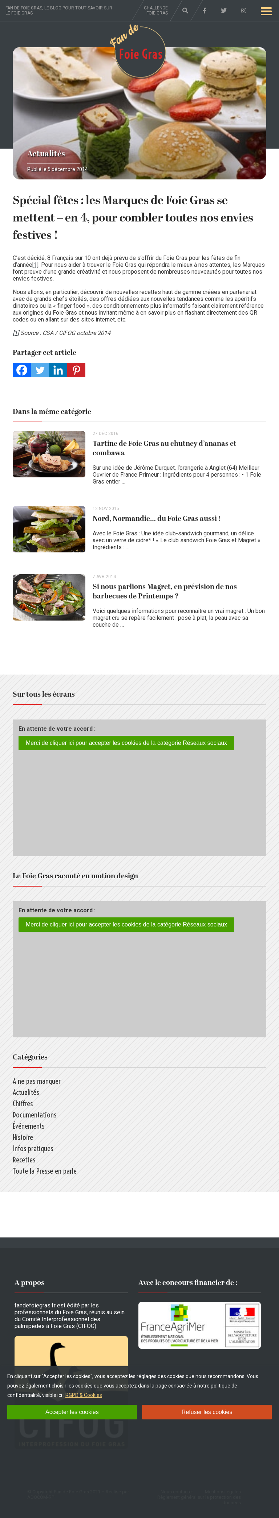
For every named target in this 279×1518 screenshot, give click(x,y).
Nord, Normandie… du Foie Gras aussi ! (157, 518)
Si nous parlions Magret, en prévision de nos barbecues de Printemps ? (165, 591)
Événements (28, 1126)
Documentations (34, 1114)
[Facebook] (22, 370)
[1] (35, 264)
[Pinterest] (76, 370)
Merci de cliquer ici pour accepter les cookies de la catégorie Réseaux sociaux (126, 743)
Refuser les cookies (207, 1412)
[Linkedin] (58, 370)
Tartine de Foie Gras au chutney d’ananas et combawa (164, 448)
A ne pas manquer (37, 1081)
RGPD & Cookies (83, 1395)
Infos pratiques (33, 1148)
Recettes (24, 1159)
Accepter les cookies (72, 1412)
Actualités (46, 154)
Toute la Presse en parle (45, 1170)
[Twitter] (40, 370)
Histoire (23, 1137)
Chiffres (23, 1103)
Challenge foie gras (156, 10)
